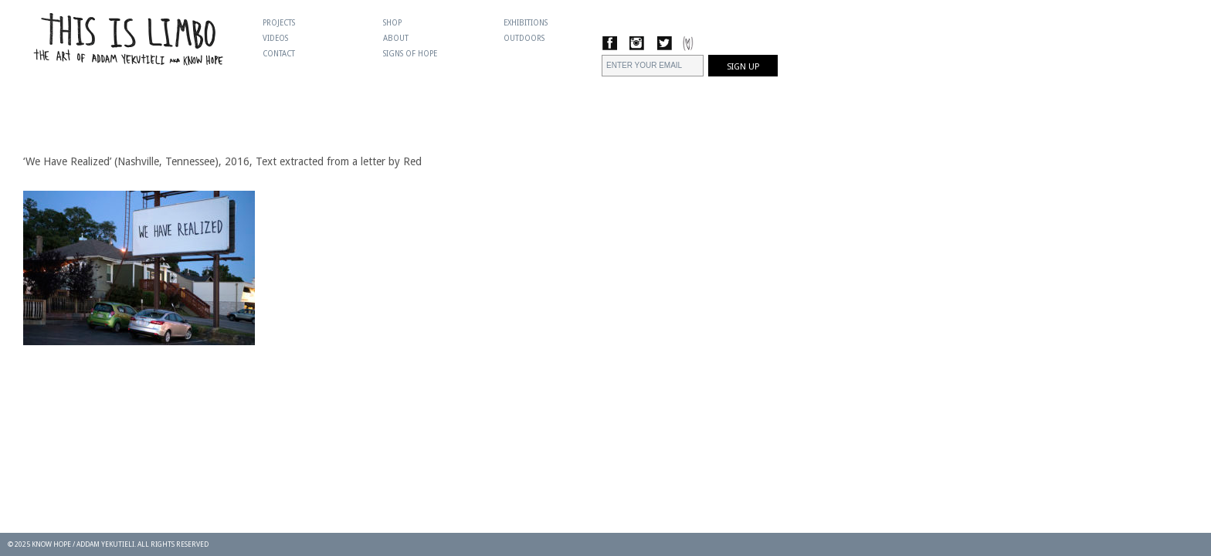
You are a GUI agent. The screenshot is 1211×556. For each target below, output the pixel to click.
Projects (279, 23)
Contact (279, 53)
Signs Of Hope (410, 53)
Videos (275, 38)
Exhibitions (526, 23)
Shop (392, 23)
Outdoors (524, 38)
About (396, 38)
